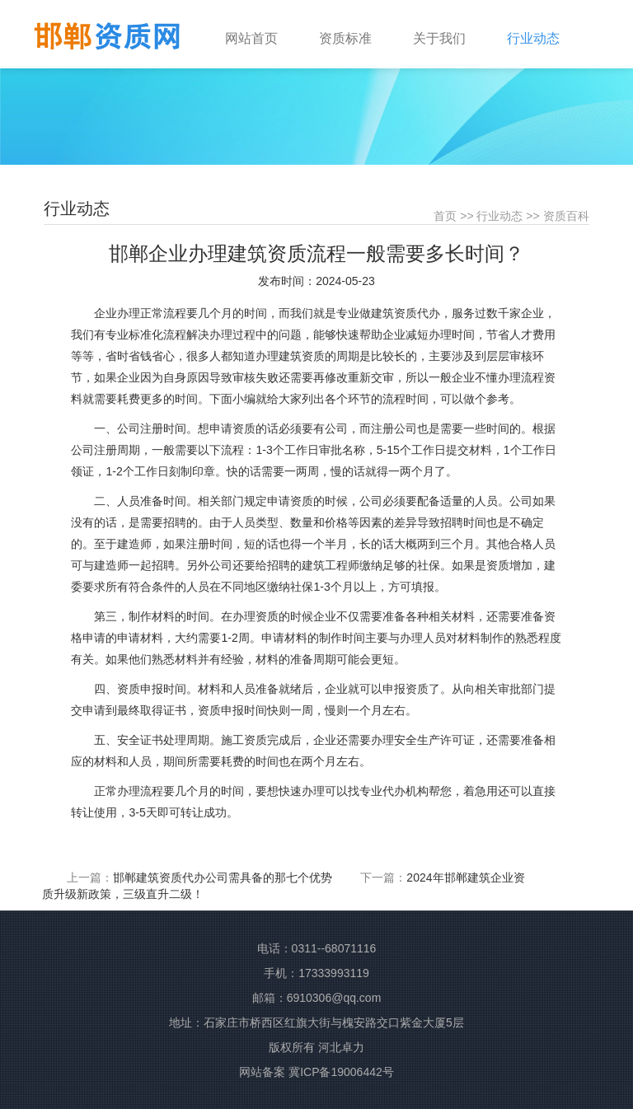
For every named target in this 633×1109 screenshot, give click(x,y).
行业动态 (499, 215)
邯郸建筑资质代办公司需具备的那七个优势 (222, 877)
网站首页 (251, 38)
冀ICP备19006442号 (341, 1072)
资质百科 (566, 215)
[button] (358, 30)
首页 (445, 215)
